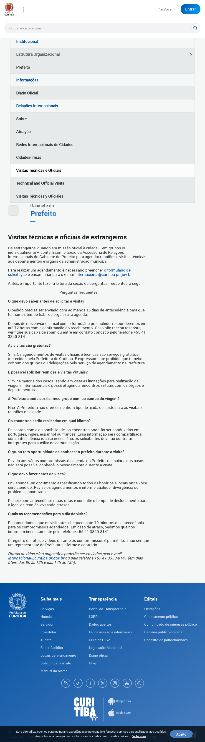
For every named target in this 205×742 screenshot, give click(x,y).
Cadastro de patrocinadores (166, 639)
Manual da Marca (53, 671)
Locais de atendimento (58, 655)
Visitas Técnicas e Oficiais (38, 170)
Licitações (152, 608)
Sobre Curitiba (51, 647)
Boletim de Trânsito (55, 663)
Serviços (47, 608)
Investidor (48, 632)
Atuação (23, 131)
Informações (27, 80)
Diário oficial (99, 655)
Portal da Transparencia (107, 608)
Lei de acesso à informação (110, 632)
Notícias (46, 616)
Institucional (27, 41)
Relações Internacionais (37, 105)
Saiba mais (139, 736)
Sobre (21, 118)
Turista (45, 639)
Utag (92, 663)
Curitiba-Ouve (99, 639)
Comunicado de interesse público (170, 624)
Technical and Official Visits (40, 183)
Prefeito (23, 67)
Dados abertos (100, 624)
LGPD (93, 616)
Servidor (46, 624)
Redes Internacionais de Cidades (44, 144)
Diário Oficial (27, 93)
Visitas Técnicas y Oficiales (39, 196)
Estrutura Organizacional (38, 54)
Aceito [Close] (181, 734)
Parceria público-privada (163, 632)
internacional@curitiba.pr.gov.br (104, 274)
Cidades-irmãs (28, 157)
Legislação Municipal (105, 647)
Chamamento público (161, 616)
